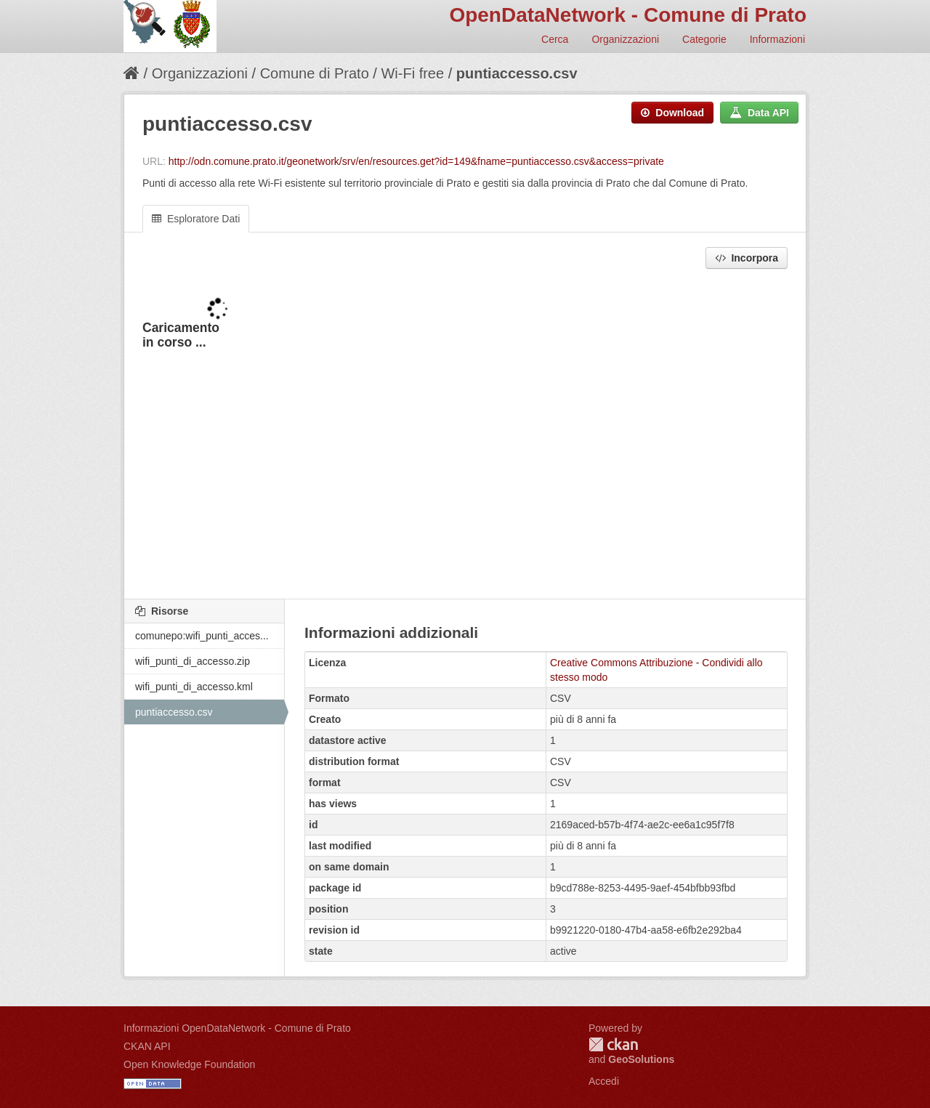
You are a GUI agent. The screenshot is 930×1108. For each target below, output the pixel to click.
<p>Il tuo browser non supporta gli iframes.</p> (465, 435)
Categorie (704, 39)
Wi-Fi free (412, 73)
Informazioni (777, 39)
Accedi (604, 1081)
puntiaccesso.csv (517, 73)
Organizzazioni (625, 39)
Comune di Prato (314, 73)
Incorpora (746, 258)
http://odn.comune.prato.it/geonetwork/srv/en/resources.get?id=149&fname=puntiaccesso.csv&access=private (416, 161)
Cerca (554, 39)
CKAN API (147, 1046)
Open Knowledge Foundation (189, 1064)
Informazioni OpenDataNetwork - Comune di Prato (237, 1028)
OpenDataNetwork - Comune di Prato (627, 15)
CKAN (613, 1044)
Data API (759, 112)
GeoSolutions (641, 1059)
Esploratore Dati (196, 219)
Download (672, 112)
